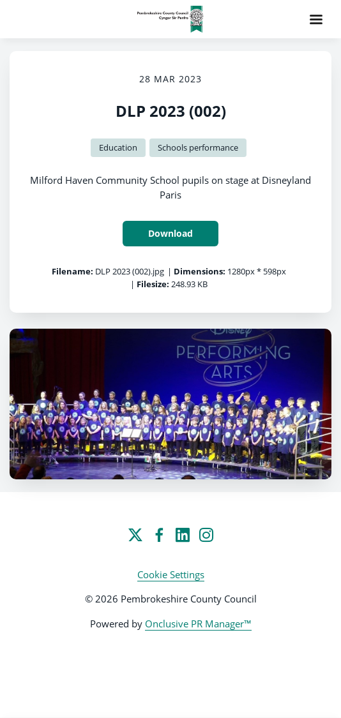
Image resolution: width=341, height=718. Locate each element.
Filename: (72, 271)
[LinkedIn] (183, 535)
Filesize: (153, 284)
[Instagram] (206, 535)
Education (118, 147)
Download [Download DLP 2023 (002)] (170, 233)
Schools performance (198, 147)
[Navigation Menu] (316, 19)
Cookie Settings (170, 574)
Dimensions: (199, 271)
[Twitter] (135, 535)
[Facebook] (159, 535)
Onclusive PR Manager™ (198, 623)
